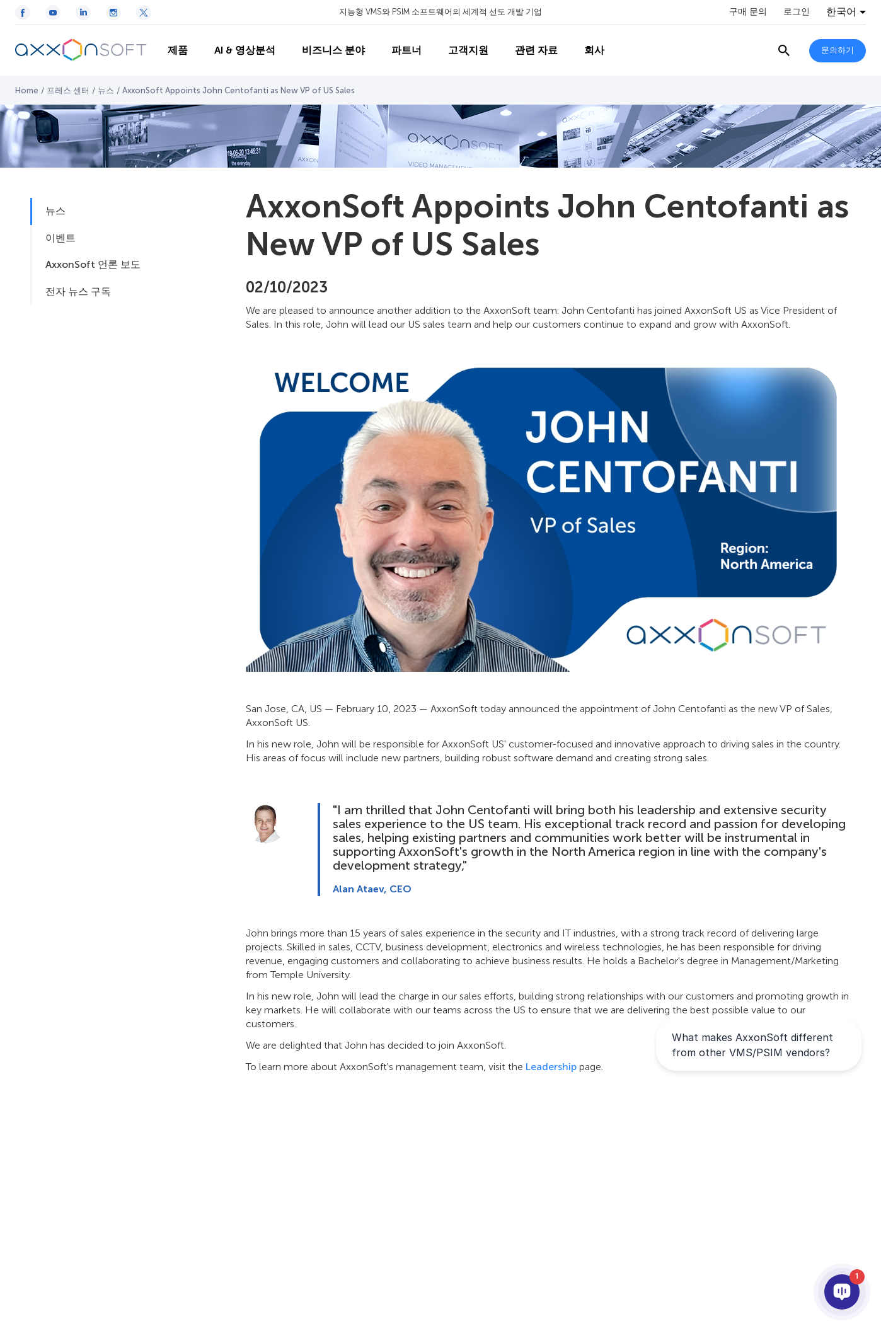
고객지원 (461, 51)
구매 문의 (748, 12)
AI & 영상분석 (237, 51)
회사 (587, 51)
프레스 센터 (68, 90)
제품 (171, 51)
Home (26, 90)
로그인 (796, 12)
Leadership (551, 1067)
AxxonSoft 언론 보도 (93, 264)
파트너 (399, 51)
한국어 (841, 12)
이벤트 (60, 238)
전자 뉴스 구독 (78, 291)
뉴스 (106, 90)
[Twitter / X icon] (143, 12)
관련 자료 (529, 51)
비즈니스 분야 (326, 51)
